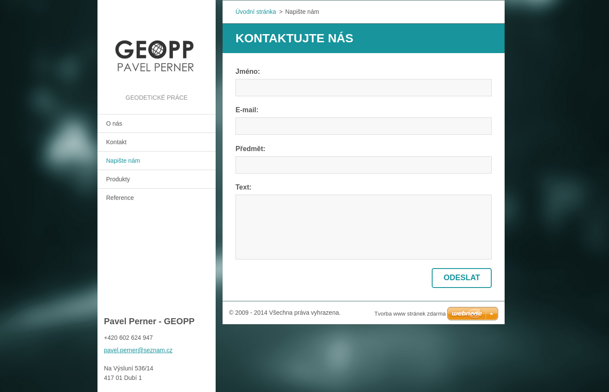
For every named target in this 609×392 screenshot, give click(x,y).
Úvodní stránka (255, 11)
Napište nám (123, 160)
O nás (114, 123)
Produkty (118, 179)
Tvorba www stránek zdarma (410, 313)
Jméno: (247, 71)
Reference (120, 197)
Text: (243, 187)
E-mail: (246, 110)
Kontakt (116, 142)
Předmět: (250, 148)
